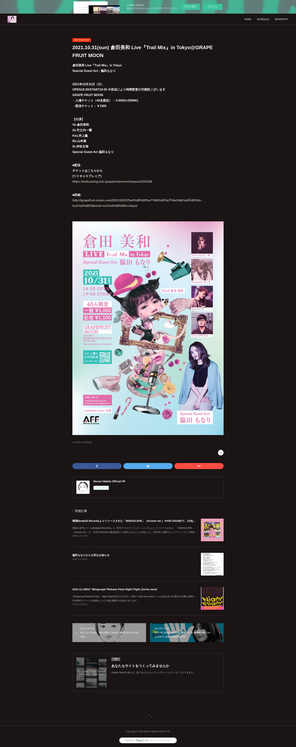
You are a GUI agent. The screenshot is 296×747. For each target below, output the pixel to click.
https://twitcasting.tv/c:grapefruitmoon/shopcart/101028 (112, 181)
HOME (247, 19)
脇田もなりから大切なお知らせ (90, 555)
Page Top (148, 716)
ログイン (213, 6)
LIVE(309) (76, 442)
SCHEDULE (263, 19)
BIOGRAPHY (281, 19)
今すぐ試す (190, 6)
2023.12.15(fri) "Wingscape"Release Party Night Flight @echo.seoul (114, 589)
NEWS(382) (87, 442)
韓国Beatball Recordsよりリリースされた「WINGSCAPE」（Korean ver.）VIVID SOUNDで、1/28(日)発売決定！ (141, 520)
